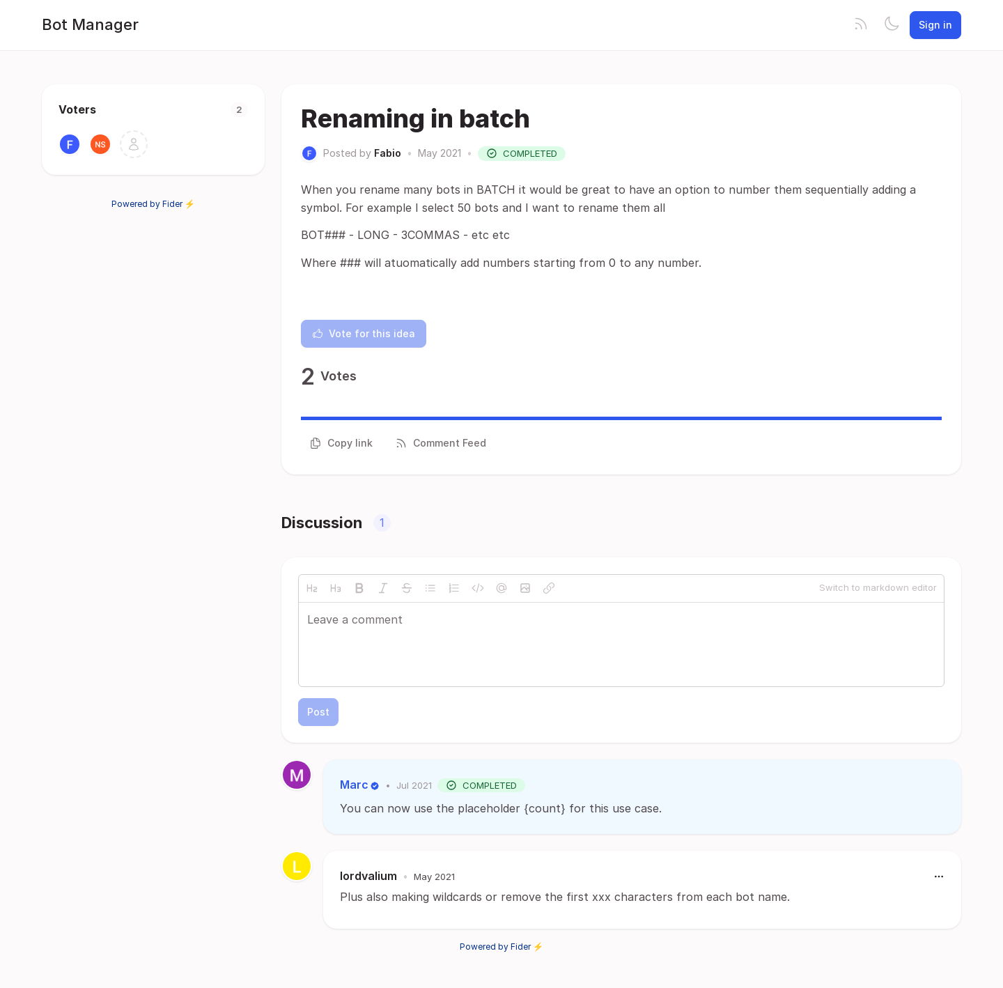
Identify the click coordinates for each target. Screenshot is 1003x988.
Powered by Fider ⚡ (153, 204)
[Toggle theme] (891, 25)
